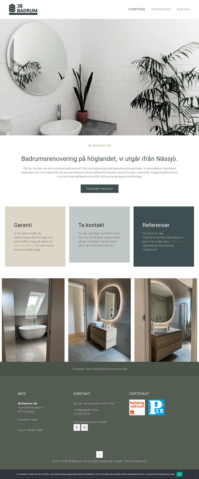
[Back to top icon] (99, 454)
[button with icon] (77, 427)
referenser (176, 241)
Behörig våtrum (24, 245)
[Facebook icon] (98, 467)
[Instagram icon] (101, 467)
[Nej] (195, 474)
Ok (179, 474)
